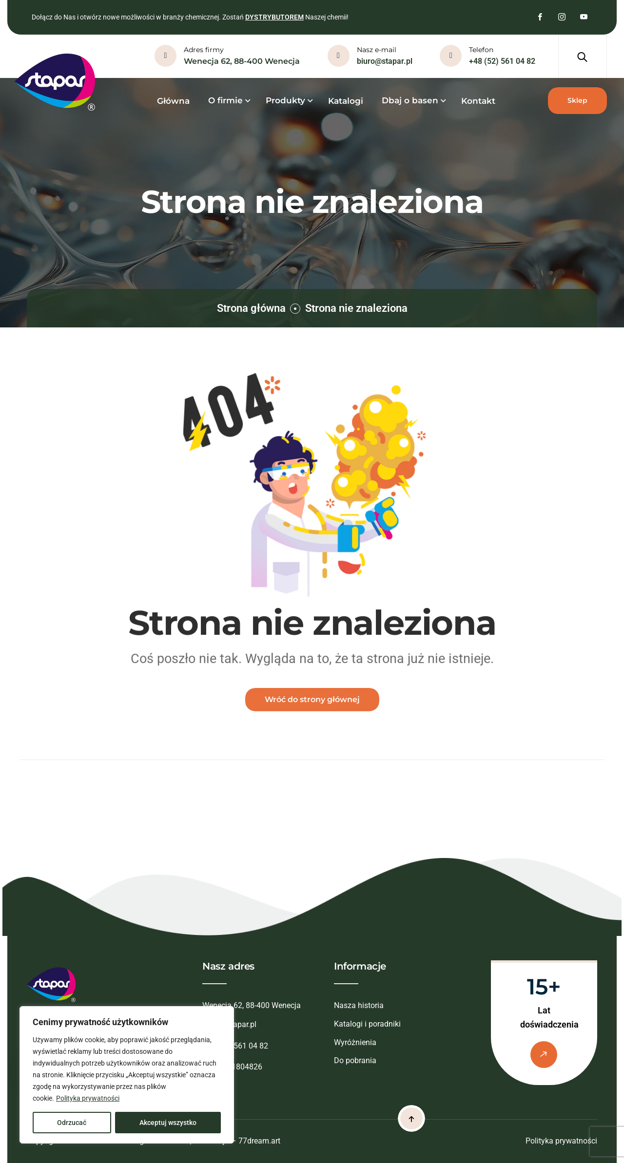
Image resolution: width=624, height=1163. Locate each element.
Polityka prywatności (87, 1098)
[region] (127, 1075)
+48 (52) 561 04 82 (502, 61)
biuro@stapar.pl (384, 61)
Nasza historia (359, 1005)
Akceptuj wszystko (167, 1122)
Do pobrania (355, 1060)
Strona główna (251, 308)
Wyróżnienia (355, 1042)
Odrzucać (71, 1122)
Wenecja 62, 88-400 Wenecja (242, 61)
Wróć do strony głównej (312, 705)
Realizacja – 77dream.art (237, 1140)
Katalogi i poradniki (367, 1024)
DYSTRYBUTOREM (274, 17)
